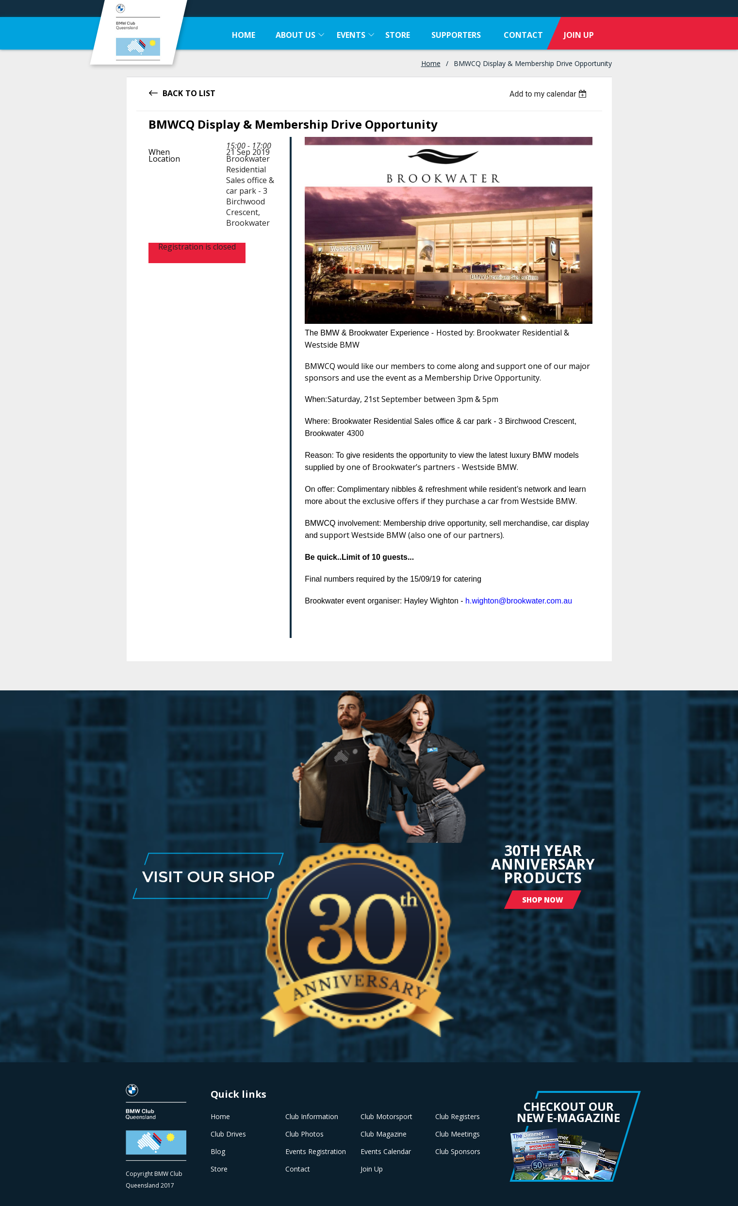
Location (164, 158)
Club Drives (228, 1134)
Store (219, 1169)
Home (431, 63)
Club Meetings (457, 1134)
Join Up (372, 1169)
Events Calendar (386, 1151)
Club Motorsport (386, 1116)
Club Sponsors (457, 1151)
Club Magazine (384, 1134)
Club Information (311, 1116)
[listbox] (549, 94)
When (159, 152)
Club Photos (304, 1134)
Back (173, 92)
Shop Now (542, 899)
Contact (297, 1169)
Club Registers (457, 1116)
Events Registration (315, 1151)
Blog (218, 1151)
